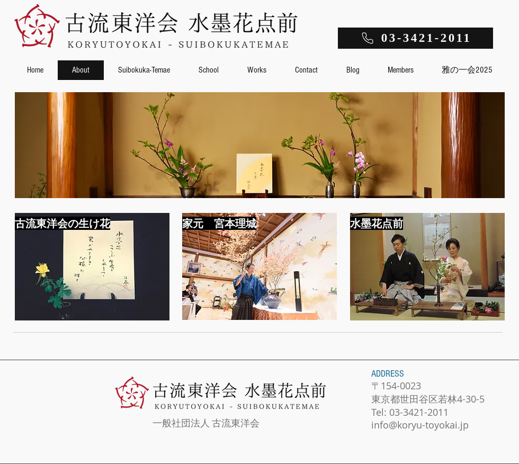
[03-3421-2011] (415, 38)
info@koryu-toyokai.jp (420, 424)
